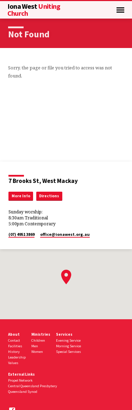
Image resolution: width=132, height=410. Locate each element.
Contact (14, 340)
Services (64, 334)
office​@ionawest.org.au (65, 234)
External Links (21, 374)
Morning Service (68, 346)
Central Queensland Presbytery (32, 386)
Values (13, 363)
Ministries (40, 334)
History (14, 351)
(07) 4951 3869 (21, 234)
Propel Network (20, 380)
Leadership (17, 357)
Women (37, 351)
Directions (49, 195)
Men (34, 346)
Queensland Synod (22, 391)
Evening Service (68, 340)
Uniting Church (34, 10)
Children (38, 340)
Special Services (68, 351)
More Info (21, 195)
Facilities (15, 346)
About (14, 334)
